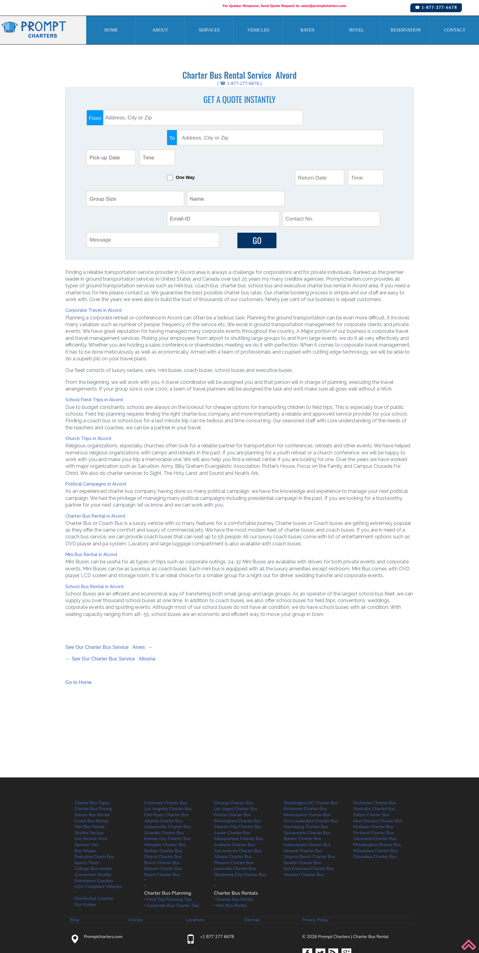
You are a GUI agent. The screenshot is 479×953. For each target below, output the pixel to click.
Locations (195, 868)
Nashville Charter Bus (374, 757)
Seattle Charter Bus (302, 810)
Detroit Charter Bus (162, 805)
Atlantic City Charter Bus (237, 775)
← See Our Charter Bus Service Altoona (110, 606)
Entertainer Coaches (94, 828)
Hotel (356, 29)
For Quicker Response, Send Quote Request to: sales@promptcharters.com (285, 6)
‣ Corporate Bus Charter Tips (171, 853)
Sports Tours (87, 810)
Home (111, 29)
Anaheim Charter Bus (234, 793)
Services (209, 29)
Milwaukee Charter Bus (375, 799)
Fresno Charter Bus (232, 763)
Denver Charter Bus (163, 817)
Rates (308, 29)
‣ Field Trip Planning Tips (168, 847)
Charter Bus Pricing (93, 757)
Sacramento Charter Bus (307, 781)
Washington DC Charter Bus (310, 751)
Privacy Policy (315, 868)
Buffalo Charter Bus (163, 799)
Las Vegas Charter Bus (236, 757)
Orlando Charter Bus (164, 781)
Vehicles (258, 29)
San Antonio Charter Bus (237, 799)
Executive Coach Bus (94, 805)
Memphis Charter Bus (165, 793)
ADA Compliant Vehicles (98, 835)
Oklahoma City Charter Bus (240, 823)
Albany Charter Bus (233, 805)
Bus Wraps (85, 799)
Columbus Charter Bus (375, 805)
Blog (74, 868)
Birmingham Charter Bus (237, 769)
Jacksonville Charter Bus (167, 775)
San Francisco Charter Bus (308, 817)
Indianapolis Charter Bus (307, 793)
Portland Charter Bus (373, 781)
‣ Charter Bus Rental (233, 847)
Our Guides (85, 853)
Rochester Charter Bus (375, 751)
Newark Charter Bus (303, 799)
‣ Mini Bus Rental (230, 853)
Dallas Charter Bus (371, 763)
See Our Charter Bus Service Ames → (108, 595)
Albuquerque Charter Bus (238, 787)
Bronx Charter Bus (162, 810)
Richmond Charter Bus (305, 757)
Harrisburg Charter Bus (305, 775)
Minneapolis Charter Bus (307, 763)
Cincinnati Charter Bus (165, 751)
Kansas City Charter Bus (167, 787)
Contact (455, 29)
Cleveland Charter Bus (375, 787)
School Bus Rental (92, 763)
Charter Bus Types (92, 751)
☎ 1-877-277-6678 (436, 7)
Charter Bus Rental (371, 884)
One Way (252, 142)
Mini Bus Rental (90, 775)
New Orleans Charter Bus (377, 769)
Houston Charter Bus (303, 823)
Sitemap (252, 868)
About (160, 29)
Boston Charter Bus (302, 787)
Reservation (405, 29)
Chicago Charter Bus (233, 751)
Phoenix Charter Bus (233, 810)
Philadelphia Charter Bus (377, 793)
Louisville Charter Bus (235, 817)
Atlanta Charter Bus (163, 769)
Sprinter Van (86, 793)
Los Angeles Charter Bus (168, 757)
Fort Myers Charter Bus (166, 763)
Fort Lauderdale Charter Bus (310, 769)
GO (255, 187)
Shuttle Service (89, 781)
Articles (135, 868)
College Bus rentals (93, 817)
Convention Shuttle (93, 823)
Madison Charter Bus (373, 775)
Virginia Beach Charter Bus (309, 805)
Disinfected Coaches (94, 846)
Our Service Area (91, 787)
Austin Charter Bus (232, 781)
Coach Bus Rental (91, 769)
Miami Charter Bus (162, 823)
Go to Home (78, 630)
